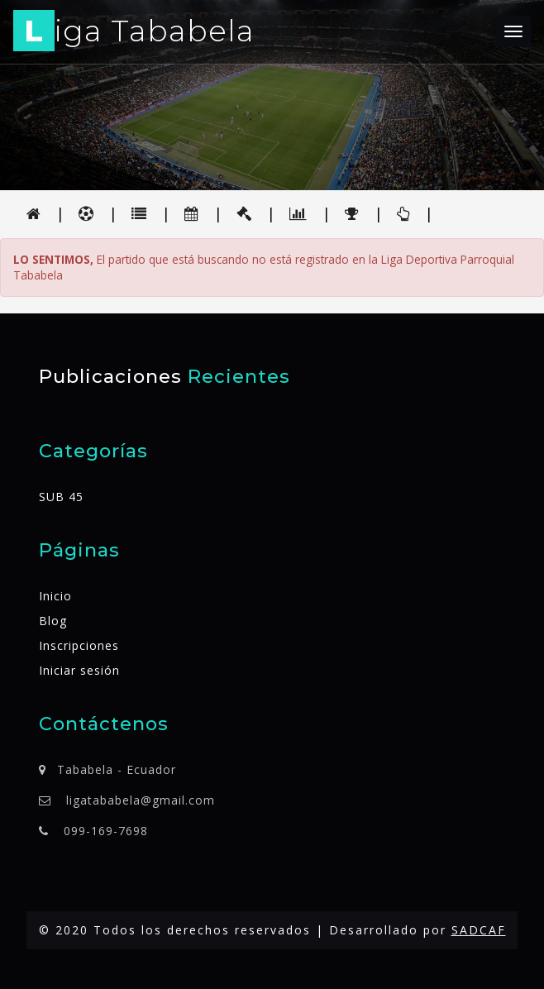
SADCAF (478, 930)
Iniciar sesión (79, 670)
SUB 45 (61, 496)
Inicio (55, 596)
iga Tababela (134, 33)
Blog (53, 620)
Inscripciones (79, 645)
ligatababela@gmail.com (140, 800)
